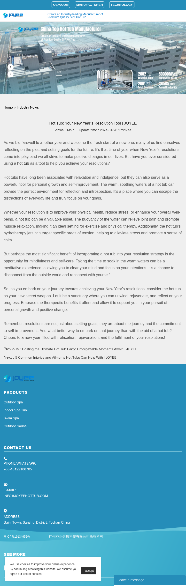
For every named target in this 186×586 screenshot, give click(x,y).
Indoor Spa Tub (15, 410)
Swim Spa (11, 418)
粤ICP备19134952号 (17, 536)
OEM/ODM (61, 5)
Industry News (28, 107)
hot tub (22, 163)
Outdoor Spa (13, 402)
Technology (122, 5)
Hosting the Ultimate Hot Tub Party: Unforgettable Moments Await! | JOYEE (79, 349)
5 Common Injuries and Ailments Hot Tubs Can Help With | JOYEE (65, 357)
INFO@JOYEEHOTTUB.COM (26, 496)
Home (8, 107)
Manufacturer (89, 5)
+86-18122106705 (18, 469)
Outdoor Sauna (15, 426)
